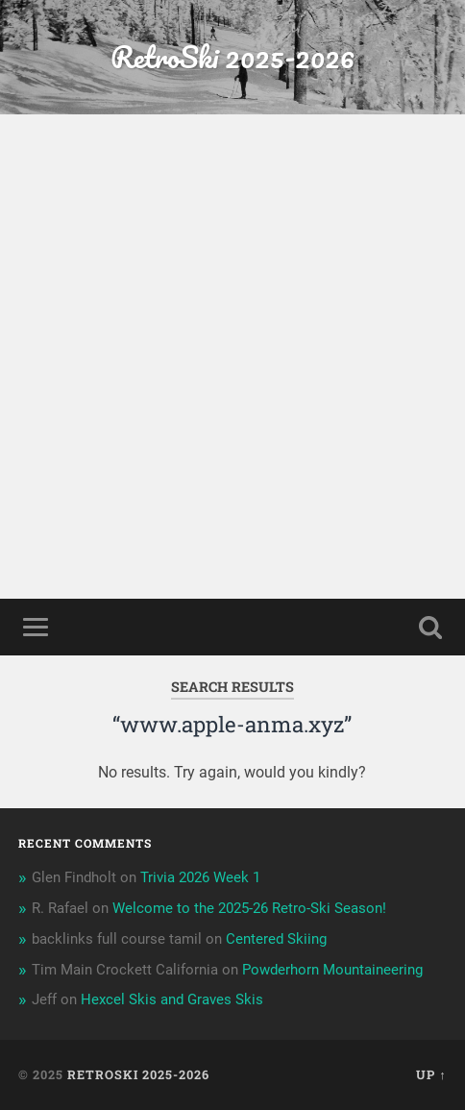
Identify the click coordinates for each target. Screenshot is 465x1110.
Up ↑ (431, 1074)
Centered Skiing (276, 939)
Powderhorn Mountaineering (332, 969)
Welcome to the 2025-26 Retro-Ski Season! (249, 908)
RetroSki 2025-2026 (232, 57)
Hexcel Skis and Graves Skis (172, 999)
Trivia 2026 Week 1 (200, 877)
